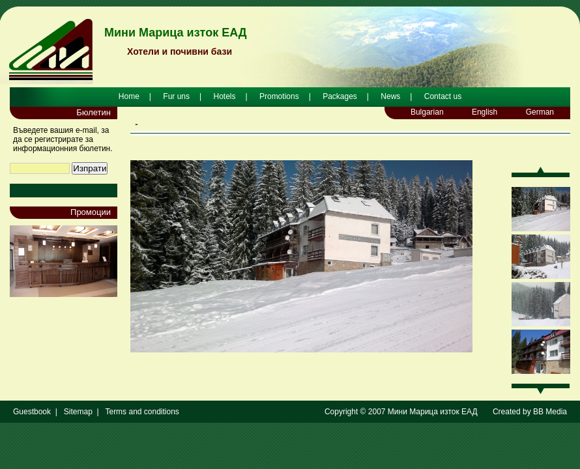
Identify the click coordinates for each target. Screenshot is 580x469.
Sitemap (78, 411)
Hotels (224, 96)
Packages (340, 96)
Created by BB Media (530, 411)
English (484, 112)
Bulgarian (427, 112)
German (540, 112)
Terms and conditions (142, 411)
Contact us (442, 96)
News (390, 96)
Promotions (279, 96)
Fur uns (176, 96)
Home (129, 96)
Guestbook (32, 411)
